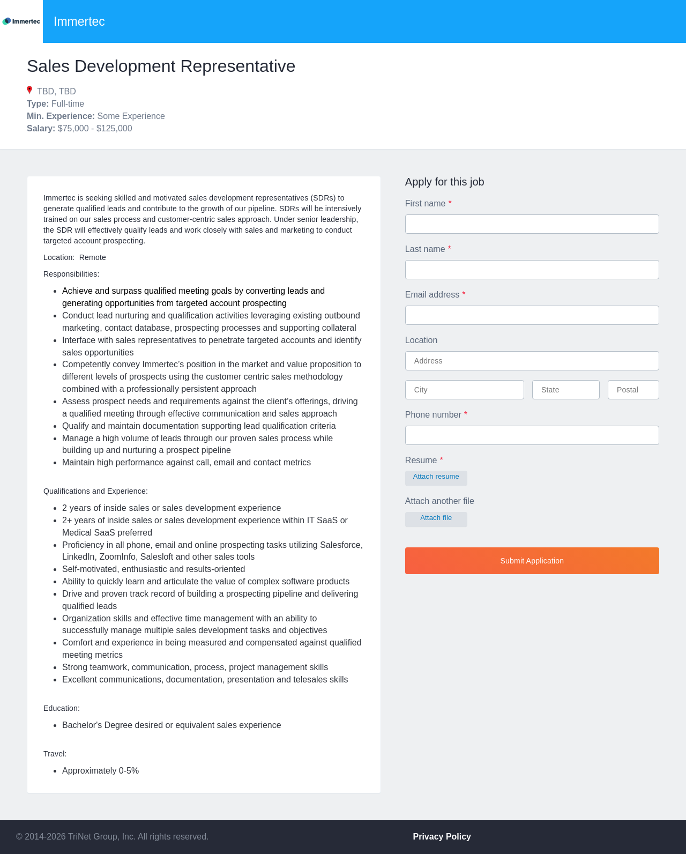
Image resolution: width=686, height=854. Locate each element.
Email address (432, 294)
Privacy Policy (442, 836)
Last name (425, 249)
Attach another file (439, 501)
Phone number (433, 414)
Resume (421, 460)
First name (425, 203)
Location (421, 340)
